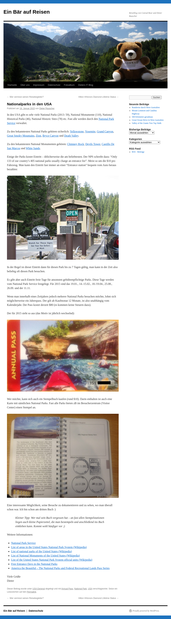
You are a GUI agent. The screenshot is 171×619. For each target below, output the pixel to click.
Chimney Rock (75, 144)
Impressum (38, 85)
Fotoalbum (69, 85)
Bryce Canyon (51, 135)
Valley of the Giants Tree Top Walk (146, 123)
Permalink (31, 592)
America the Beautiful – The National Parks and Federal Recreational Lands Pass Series (60, 568)
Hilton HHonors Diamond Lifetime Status (98, 97)
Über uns (25, 85)
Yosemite (90, 131)
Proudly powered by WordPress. (146, 611)
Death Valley (71, 135)
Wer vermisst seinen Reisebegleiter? (25, 97)
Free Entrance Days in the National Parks (34, 563)
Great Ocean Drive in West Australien (148, 120)
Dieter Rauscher (47, 108)
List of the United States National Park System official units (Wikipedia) (51, 559)
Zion (38, 135)
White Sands (33, 148)
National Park (80, 589)
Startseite (12, 85)
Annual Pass (67, 589)
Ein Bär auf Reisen (26, 12)
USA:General (38, 589)
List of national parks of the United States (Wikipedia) (41, 551)
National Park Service (23, 542)
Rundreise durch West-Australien (146, 107)
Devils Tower (92, 144)
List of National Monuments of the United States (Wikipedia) (45, 555)
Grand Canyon (105, 131)
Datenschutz (54, 85)
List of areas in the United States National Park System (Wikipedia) (49, 547)
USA (90, 589)
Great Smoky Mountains (20, 135)
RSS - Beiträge (138, 152)
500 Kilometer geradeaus (142, 117)
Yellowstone (77, 131)
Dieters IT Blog (85, 85)
